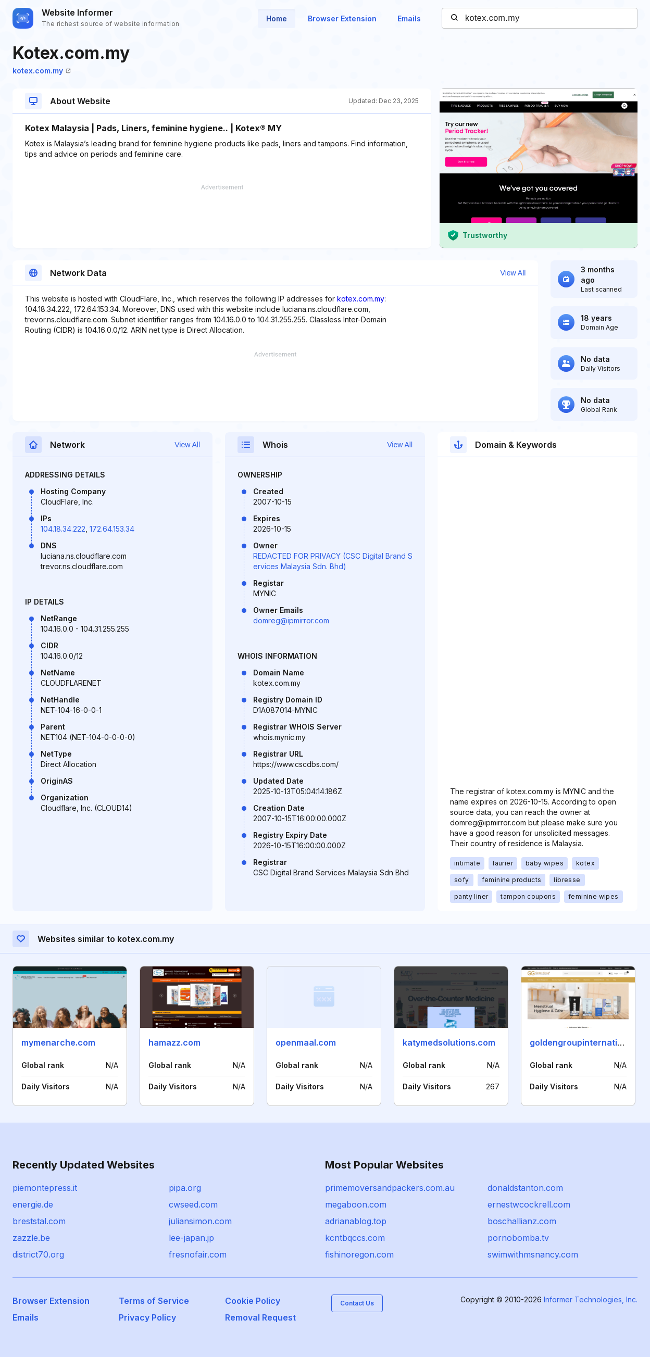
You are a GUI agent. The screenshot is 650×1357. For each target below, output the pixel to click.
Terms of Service (154, 1301)
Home (276, 18)
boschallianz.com (522, 1221)
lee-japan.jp (191, 1238)
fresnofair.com (198, 1254)
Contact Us (357, 1303)
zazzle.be (31, 1238)
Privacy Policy (147, 1317)
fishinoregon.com (359, 1254)
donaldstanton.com (525, 1188)
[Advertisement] (222, 216)
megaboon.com (355, 1204)
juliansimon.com (200, 1221)
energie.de (32, 1204)
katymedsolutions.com (449, 1042)
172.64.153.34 (112, 528)
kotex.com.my (41, 70)
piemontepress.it (44, 1188)
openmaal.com (306, 1042)
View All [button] (513, 273)
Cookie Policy (252, 1301)
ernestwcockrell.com (529, 1204)
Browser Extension (342, 18)
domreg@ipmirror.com (291, 620)
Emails (409, 18)
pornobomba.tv (518, 1238)
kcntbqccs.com (355, 1238)
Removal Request (260, 1317)
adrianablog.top (355, 1221)
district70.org (38, 1254)
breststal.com (39, 1221)
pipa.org (185, 1188)
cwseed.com (193, 1204)
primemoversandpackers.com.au (390, 1188)
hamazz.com (174, 1042)
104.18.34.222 (63, 528)
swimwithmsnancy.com (533, 1254)
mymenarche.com (58, 1042)
